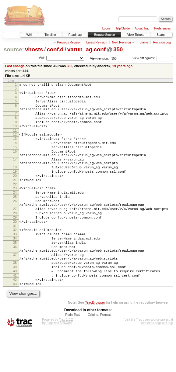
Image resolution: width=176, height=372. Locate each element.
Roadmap (75, 34)
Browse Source (104, 34)
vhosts (34, 49)
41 (15, 313)
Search (161, 34)
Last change (15, 66)
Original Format (99, 355)
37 (15, 288)
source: (14, 49)
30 (15, 249)
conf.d (55, 49)
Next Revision (121, 42)
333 (69, 66)
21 (15, 199)
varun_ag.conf (86, 49)
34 (15, 268)
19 (15, 189)
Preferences (162, 28)
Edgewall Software (59, 364)
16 (15, 164)
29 (15, 244)
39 (15, 303)
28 (15, 238)
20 (15, 194)
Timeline (50, 34)
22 (15, 204)
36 (15, 279)
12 (15, 143)
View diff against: (152, 58)
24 (15, 213)
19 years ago (122, 66)
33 (15, 263)
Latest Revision (96, 42)
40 (15, 308)
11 (15, 139)
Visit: (42, 58)
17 (15, 174)
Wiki (29, 34)
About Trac (142, 28)
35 (15, 273)
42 (15, 319)
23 (15, 208)
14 (15, 154)
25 (15, 218)
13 (15, 148)
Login (106, 28)
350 (118, 49)
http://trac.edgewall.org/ (157, 364)
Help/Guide (122, 28)
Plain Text (72, 355)
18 (15, 183)
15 (15, 159)
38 (15, 298)
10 (15, 134)
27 (15, 233)
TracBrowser (95, 343)
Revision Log (162, 42)
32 (15, 258)
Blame (143, 42)
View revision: (99, 58)
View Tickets (135, 34)
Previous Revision (69, 42)
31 (15, 254)
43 (15, 324)
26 (15, 224)
